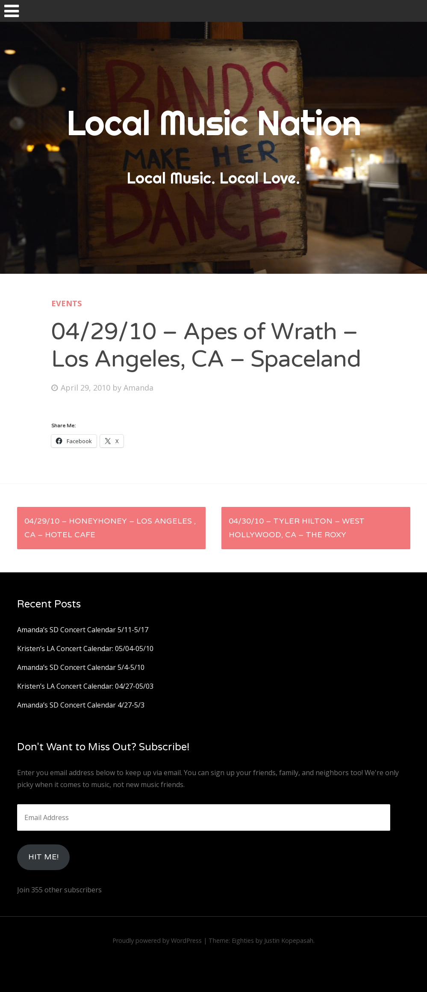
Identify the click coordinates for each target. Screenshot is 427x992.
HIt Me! (43, 857)
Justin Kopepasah (288, 940)
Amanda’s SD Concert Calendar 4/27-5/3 (80, 705)
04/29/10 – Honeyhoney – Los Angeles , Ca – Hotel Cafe (110, 527)
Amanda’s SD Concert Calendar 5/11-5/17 (82, 629)
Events (66, 303)
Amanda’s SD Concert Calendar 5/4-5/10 (80, 667)
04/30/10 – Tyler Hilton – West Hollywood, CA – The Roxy (297, 527)
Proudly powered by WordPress (157, 940)
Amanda (138, 387)
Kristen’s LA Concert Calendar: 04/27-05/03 (85, 686)
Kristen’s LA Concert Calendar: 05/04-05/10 (85, 648)
